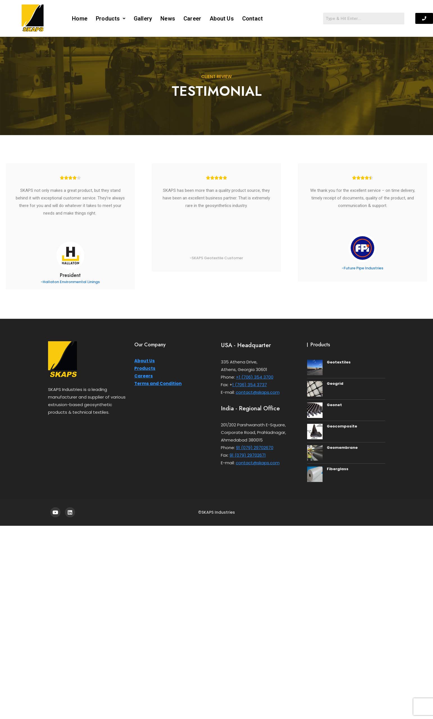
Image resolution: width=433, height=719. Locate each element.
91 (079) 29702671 (248, 455)
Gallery (143, 18)
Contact (252, 18)
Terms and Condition (158, 383)
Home (79, 18)
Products (110, 18)
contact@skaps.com (258, 392)
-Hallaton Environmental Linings (70, 282)
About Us (222, 18)
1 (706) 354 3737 (249, 385)
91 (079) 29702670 (254, 447)
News (167, 18)
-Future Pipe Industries (362, 268)
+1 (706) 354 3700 (254, 377)
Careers (143, 376)
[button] (111, 18)
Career (192, 18)
